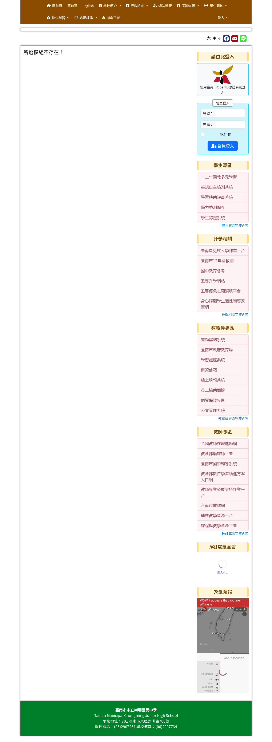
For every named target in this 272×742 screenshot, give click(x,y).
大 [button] (209, 38)
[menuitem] (223, 177)
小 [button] (219, 38)
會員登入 (222, 146)
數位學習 (58, 17)
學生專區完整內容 (235, 225)
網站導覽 (162, 5)
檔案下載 (111, 17)
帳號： (208, 113)
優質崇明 (188, 5)
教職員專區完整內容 (233, 418)
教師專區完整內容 (235, 533)
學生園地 (215, 5)
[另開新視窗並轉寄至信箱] (234, 38)
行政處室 (137, 5)
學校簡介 (110, 5)
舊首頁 (72, 5)
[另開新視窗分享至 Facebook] (226, 38)
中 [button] (214, 38)
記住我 (225, 134)
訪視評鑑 (85, 17)
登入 (223, 17)
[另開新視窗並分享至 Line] (243, 38)
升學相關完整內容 (235, 314)
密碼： (208, 124)
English (88, 5)
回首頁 (54, 5)
